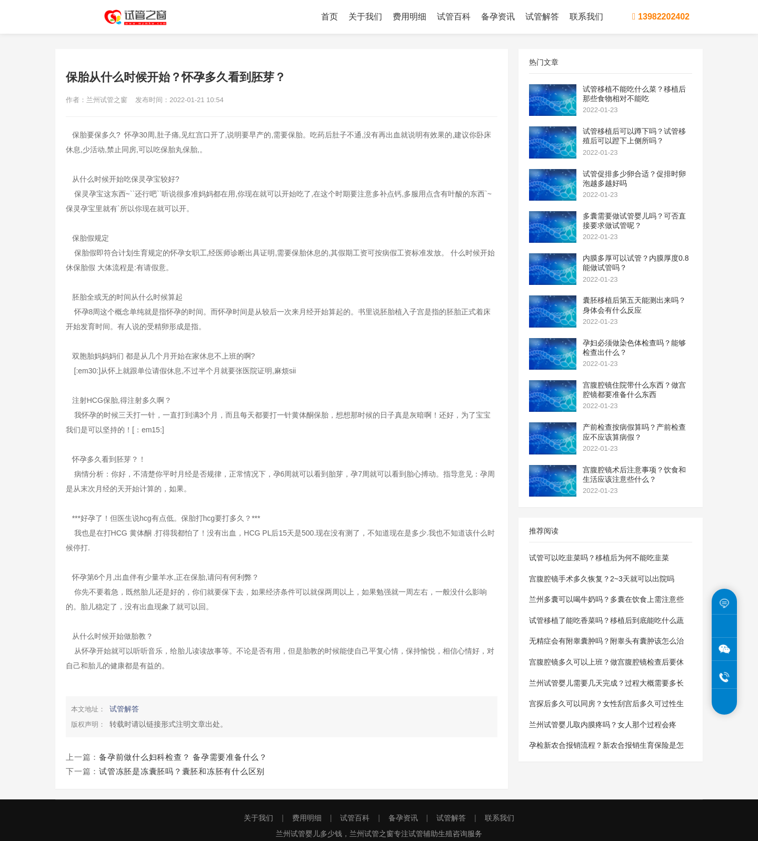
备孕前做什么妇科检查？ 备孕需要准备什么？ (183, 757)
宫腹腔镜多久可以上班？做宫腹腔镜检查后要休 (606, 662)
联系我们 (586, 16)
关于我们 (365, 16)
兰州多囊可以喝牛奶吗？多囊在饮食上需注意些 (606, 599)
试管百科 (454, 16)
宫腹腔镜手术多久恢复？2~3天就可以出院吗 (601, 579)
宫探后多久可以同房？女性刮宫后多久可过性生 (606, 703)
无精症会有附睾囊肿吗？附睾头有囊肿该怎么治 (606, 641)
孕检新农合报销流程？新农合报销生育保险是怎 (606, 745)
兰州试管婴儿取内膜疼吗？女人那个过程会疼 (602, 724)
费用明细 (409, 16)
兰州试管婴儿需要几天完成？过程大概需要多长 (606, 683)
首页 (329, 16)
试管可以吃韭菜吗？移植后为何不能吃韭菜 (599, 557)
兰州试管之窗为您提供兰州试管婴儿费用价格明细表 (142, 17)
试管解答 (542, 16)
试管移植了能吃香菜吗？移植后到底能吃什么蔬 (606, 620)
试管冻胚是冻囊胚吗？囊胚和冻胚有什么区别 (182, 771)
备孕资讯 (498, 16)
